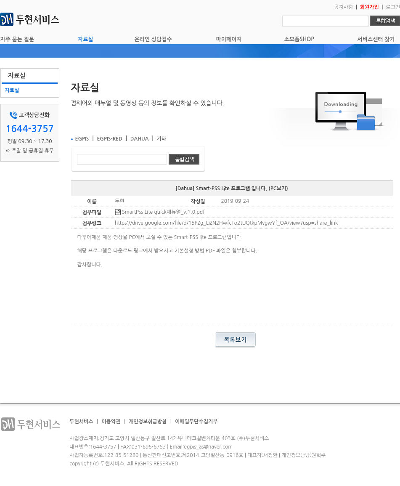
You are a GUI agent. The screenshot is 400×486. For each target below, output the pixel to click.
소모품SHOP (299, 39)
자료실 (85, 39)
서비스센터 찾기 (376, 39)
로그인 (393, 7)
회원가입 (369, 7)
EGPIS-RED (109, 138)
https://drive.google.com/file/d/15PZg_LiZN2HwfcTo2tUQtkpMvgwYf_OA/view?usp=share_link (226, 223)
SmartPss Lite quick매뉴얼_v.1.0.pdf (160, 212)
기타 (162, 138)
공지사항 (343, 7)
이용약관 (110, 421)
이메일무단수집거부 (196, 421)
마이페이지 (229, 39)
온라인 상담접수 (153, 39)
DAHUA (139, 138)
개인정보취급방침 (148, 421)
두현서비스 (81, 421)
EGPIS (82, 138)
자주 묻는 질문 (17, 39)
